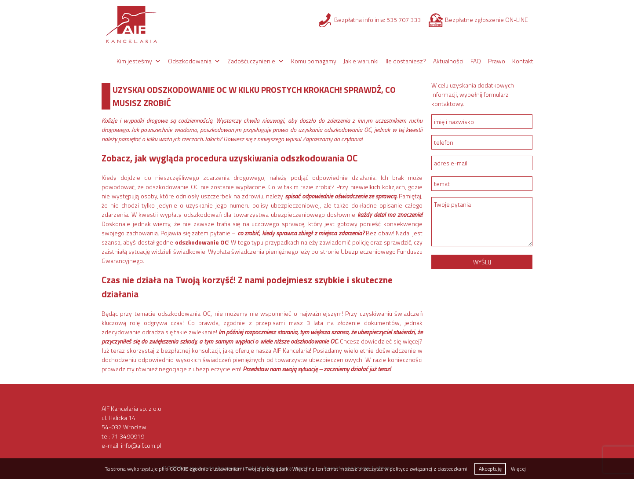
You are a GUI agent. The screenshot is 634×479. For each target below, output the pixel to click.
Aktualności (448, 61)
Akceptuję (490, 468)
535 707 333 (403, 19)
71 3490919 (127, 436)
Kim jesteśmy (134, 61)
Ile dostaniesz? (406, 61)
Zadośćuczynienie (251, 61)
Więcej (518, 468)
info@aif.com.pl (141, 445)
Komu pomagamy (313, 61)
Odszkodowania (189, 61)
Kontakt (522, 61)
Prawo (496, 61)
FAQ (475, 61)
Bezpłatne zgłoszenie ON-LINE (486, 19)
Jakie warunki (361, 61)
